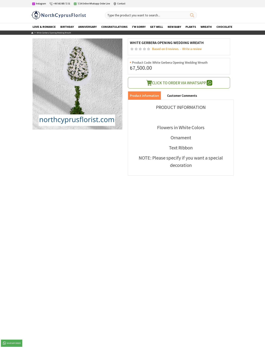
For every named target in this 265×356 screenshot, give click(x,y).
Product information (144, 95)
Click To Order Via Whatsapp (179, 82)
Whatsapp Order (11, 343)
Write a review (192, 49)
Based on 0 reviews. (165, 49)
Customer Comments (182, 95)
